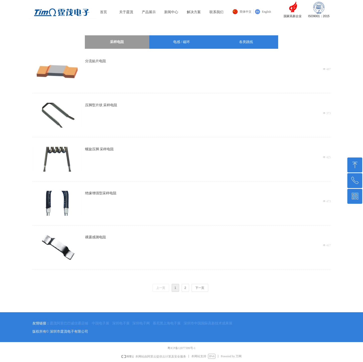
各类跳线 (246, 42)
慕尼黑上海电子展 (167, 323)
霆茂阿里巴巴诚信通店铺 (69, 323)
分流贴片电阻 (95, 61)
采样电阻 (117, 42)
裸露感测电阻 (95, 237)
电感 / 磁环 (181, 42)
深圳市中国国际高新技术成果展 (208, 323)
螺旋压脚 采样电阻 (99, 149)
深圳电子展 (121, 323)
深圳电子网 (141, 323)
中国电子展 (100, 323)
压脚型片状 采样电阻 (101, 105)
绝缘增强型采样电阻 (100, 193)
